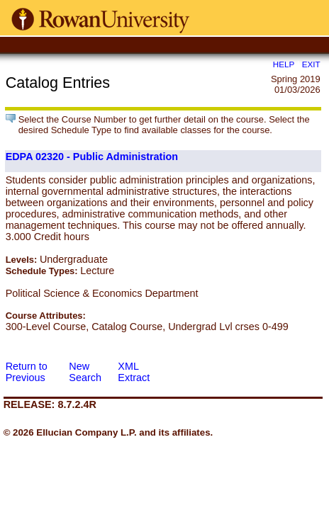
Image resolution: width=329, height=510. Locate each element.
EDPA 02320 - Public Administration (92, 156)
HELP (283, 64)
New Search (85, 372)
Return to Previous (27, 372)
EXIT (311, 64)
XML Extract (134, 372)
